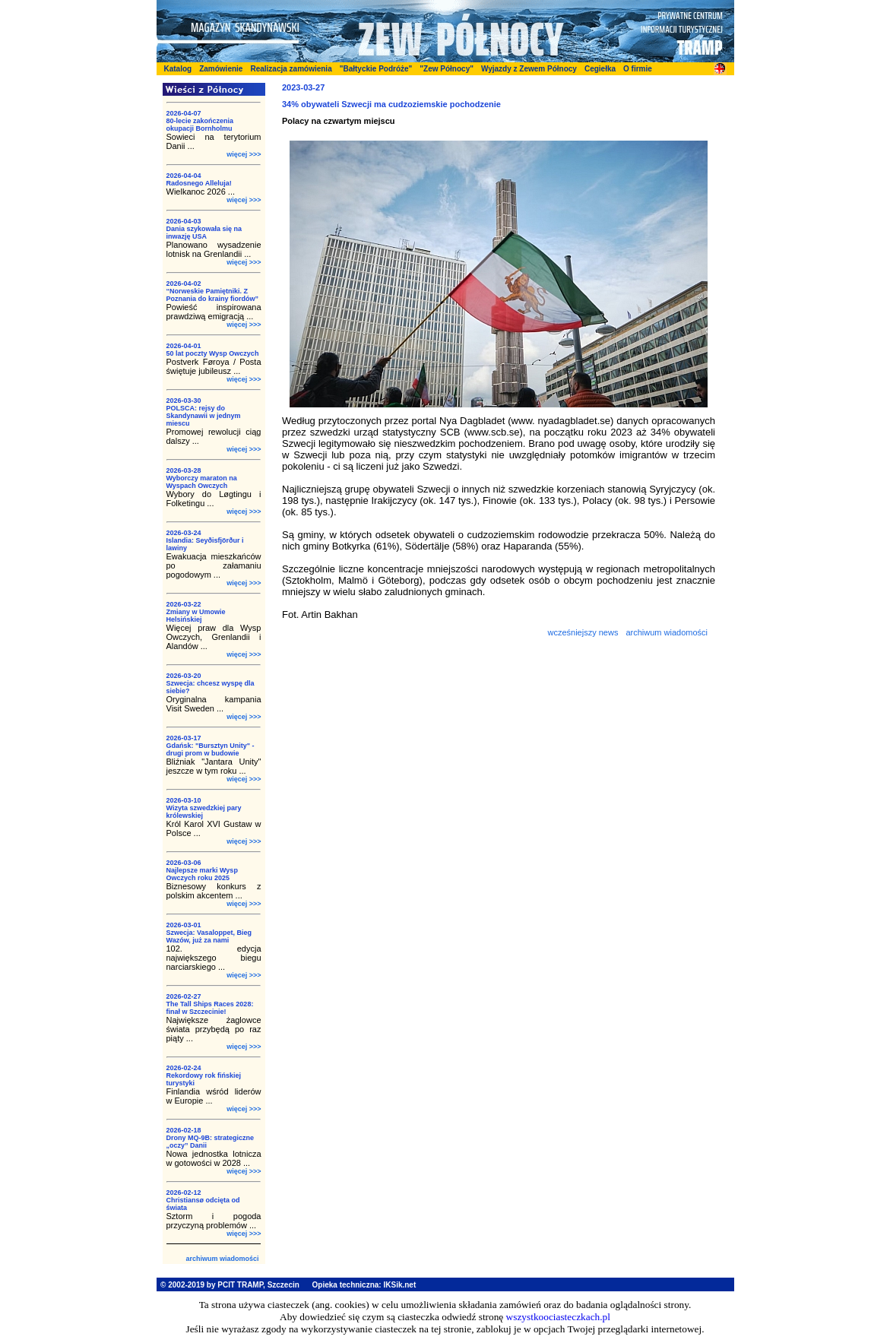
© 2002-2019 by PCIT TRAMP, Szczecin (229, 1285)
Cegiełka (600, 69)
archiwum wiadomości (221, 1258)
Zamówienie (220, 69)
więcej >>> (243, 154)
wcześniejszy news (582, 632)
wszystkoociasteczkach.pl (558, 1316)
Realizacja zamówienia (290, 69)
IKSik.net (399, 1285)
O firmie (637, 69)
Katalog (178, 69)
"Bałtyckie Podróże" (376, 69)
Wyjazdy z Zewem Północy (529, 69)
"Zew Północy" (447, 69)
